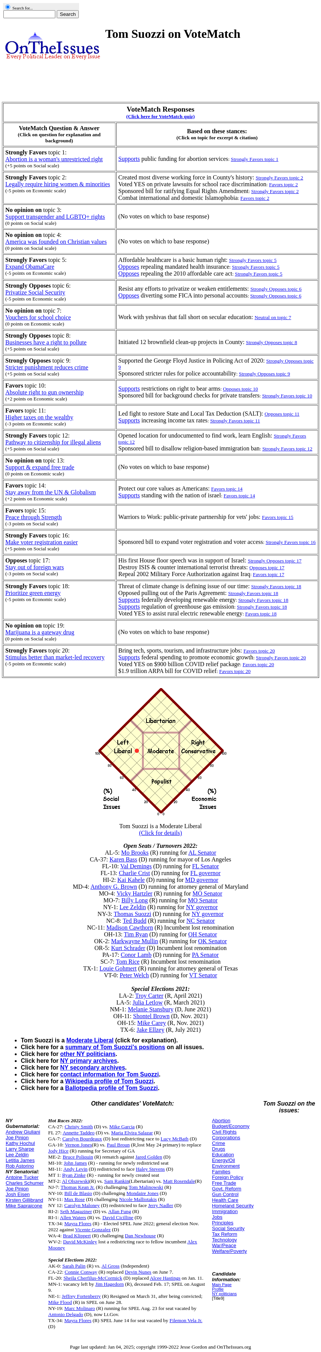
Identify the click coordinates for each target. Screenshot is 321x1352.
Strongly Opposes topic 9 (264, 374)
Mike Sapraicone (24, 1206)
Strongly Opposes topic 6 (275, 296)
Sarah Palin (74, 1266)
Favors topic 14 (239, 495)
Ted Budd (134, 920)
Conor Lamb (136, 955)
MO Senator (207, 893)
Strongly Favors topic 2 (275, 191)
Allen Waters (73, 1217)
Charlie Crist (134, 873)
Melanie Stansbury (150, 1009)
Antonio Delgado (65, 1314)
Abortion (221, 1120)
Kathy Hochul (20, 1143)
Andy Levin (75, 1169)
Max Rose (74, 1199)
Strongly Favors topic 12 (287, 449)
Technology (224, 1240)
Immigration (225, 1211)
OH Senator (202, 934)
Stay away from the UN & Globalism (50, 492)
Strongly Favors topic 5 (256, 267)
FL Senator (205, 866)
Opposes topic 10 (240, 389)
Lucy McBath (174, 1139)
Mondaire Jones (142, 1193)
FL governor (205, 873)
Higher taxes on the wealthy (39, 417)
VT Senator (203, 975)
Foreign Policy (227, 1177)
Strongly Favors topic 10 (287, 396)
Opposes (128, 266)
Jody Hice (58, 1151)
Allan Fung (119, 1211)
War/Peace (224, 1245)
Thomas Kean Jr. (78, 1187)
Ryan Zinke (74, 1175)
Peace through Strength (33, 517)
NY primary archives (88, 1061)
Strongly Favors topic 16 (291, 542)
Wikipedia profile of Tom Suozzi (109, 1081)
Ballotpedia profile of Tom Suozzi (111, 1088)
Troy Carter (149, 995)
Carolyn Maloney (82, 1205)
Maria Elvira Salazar (132, 1132)
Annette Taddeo (78, 1132)
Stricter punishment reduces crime (46, 367)
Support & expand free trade (39, 467)
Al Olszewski (75, 1181)
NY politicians (224, 1293)
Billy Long (135, 900)
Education (223, 1154)
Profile (218, 1289)
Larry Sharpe (20, 1149)
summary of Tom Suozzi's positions (115, 1047)
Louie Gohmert (118, 968)
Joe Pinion (17, 1137)
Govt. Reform (226, 1189)
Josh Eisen (18, 1194)
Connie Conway (81, 1272)
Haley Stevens (150, 1169)
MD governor (201, 880)
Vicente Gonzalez (93, 1229)
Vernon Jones (78, 1145)
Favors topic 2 (283, 184)
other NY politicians (87, 1054)
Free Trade (224, 1183)
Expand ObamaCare (29, 266)
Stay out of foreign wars (34, 567)
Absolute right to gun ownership (44, 392)
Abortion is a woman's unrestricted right (54, 159)
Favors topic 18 (261, 614)
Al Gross (110, 1266)
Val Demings (136, 866)
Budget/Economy (230, 1126)
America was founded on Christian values (56, 241)
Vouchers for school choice (38, 317)
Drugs (218, 1149)
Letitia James (20, 1160)
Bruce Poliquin (77, 1157)
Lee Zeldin (133, 907)
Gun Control (225, 1194)
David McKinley (80, 1242)
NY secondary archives (92, 1067)
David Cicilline (117, 1217)
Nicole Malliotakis (138, 1199)
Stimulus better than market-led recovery (54, 657)
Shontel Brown (151, 1016)
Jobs (217, 1217)
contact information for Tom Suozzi (109, 1074)
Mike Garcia (122, 1126)
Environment (226, 1166)
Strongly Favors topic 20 (281, 657)
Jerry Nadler (160, 1205)
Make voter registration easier (41, 542)
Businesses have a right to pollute (46, 342)
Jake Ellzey (150, 1029)
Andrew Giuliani (23, 1132)
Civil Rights (224, 1132)
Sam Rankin (116, 1181)
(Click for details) (160, 833)
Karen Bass (123, 859)
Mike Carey (151, 1023)
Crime (218, 1143)
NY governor (202, 907)
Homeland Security (233, 1206)
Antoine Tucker (22, 1177)
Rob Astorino (20, 1166)
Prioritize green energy (33, 593)
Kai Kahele (131, 880)
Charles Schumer (25, 1183)
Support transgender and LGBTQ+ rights (55, 216)
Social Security (228, 1228)
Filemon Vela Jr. (186, 1320)
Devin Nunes (138, 1272)
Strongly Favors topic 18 (263, 600)
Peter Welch (134, 975)
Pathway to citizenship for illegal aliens (53, 442)
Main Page (222, 1284)
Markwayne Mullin (134, 941)
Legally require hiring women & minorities (57, 184)
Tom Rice (127, 961)
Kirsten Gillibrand (24, 1200)
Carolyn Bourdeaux (82, 1139)
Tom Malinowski (146, 1187)
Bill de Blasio (78, 1193)
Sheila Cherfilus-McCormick (93, 1278)
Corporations (226, 1137)
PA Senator (205, 955)
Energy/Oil (223, 1160)
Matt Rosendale (179, 1181)
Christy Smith (79, 1126)
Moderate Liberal (90, 1040)
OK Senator (212, 941)
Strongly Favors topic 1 (255, 159)
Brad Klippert (77, 1235)
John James (75, 1163)
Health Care (225, 1200)
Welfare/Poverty (229, 1251)
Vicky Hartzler (135, 893)
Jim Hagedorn (109, 1284)
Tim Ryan (136, 934)
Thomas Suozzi (132, 914)
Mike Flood (60, 1302)
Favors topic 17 (268, 574)
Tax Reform (224, 1234)
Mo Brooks (134, 852)
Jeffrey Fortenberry (81, 1296)
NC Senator (200, 920)
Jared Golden (149, 1157)
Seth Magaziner (76, 1211)
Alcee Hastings (165, 1278)
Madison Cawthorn (129, 927)
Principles (222, 1223)
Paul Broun (118, 1145)
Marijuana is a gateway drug (39, 632)
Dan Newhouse (140, 1235)
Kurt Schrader (128, 948)
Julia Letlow (147, 1002)
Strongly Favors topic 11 (235, 421)
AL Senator (202, 852)
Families (221, 1171)
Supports (129, 159)
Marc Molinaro (79, 1308)
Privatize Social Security (35, 292)
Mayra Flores (77, 1223)
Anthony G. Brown (113, 886)
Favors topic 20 (258, 664)
